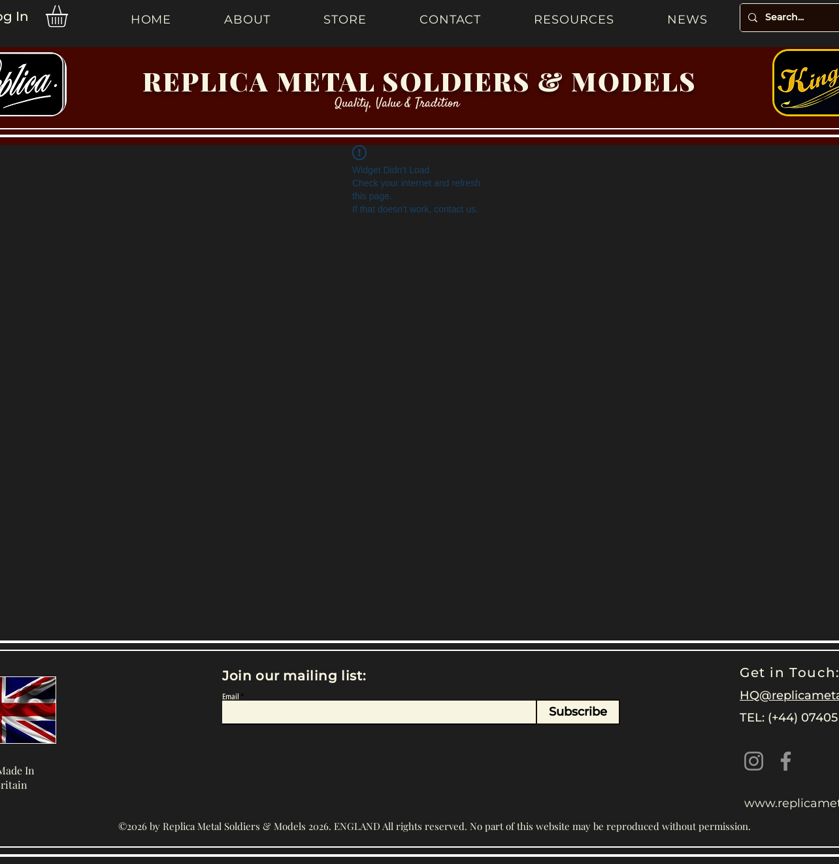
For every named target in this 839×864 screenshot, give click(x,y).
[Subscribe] (578, 712)
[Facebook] (785, 761)
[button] (69, 16)
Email (230, 697)
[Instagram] (753, 761)
